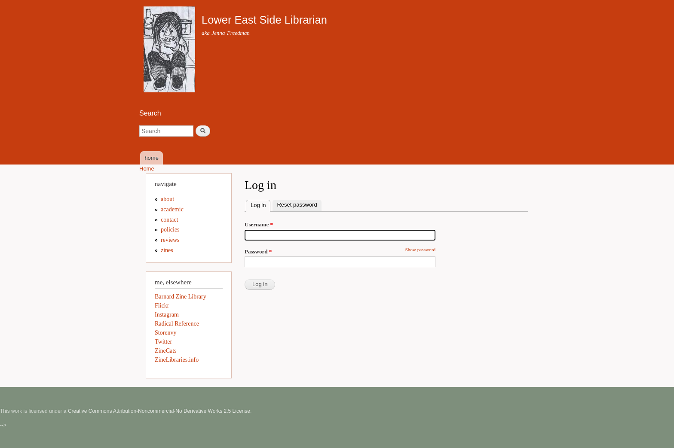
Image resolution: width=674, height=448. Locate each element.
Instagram (167, 314)
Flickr (162, 305)
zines (167, 250)
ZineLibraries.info (177, 360)
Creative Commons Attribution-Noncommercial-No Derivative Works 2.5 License (159, 411)
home (151, 158)
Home (146, 168)
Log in (260, 204)
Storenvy (166, 332)
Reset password (297, 204)
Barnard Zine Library (180, 296)
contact (169, 219)
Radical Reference (177, 323)
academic (172, 209)
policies (170, 229)
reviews (170, 240)
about (167, 199)
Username (259, 224)
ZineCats (166, 350)
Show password (420, 249)
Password (258, 251)
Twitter (163, 341)
